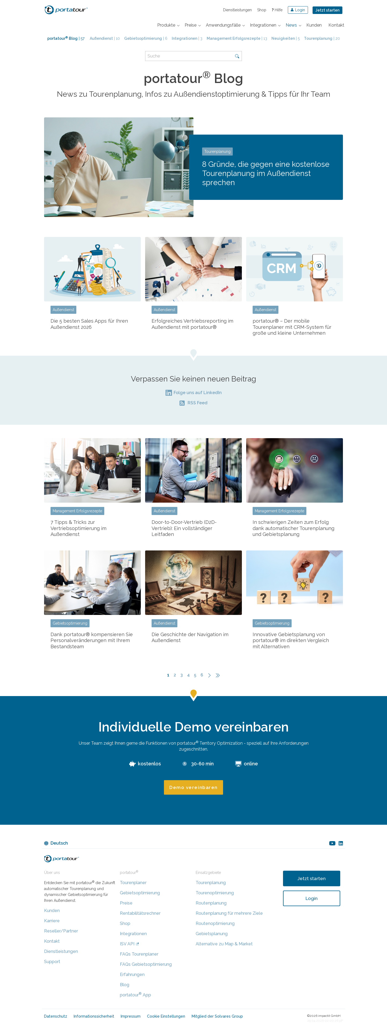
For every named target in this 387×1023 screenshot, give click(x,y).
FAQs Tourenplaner (139, 954)
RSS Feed (197, 402)
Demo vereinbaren (193, 787)
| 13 (237, 38)
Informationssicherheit (94, 1016)
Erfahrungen (132, 974)
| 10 (105, 38)
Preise (126, 903)
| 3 (187, 38)
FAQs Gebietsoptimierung (146, 964)
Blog (124, 984)
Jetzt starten (327, 10)
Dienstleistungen (237, 10)
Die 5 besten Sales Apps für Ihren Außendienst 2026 (89, 324)
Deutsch (59, 843)
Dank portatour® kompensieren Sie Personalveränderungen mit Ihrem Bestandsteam (92, 640)
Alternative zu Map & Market (224, 943)
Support (52, 961)
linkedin (341, 843)
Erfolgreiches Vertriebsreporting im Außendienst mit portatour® (192, 324)
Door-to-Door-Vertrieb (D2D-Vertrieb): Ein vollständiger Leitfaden (184, 528)
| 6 (145, 38)
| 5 (285, 38)
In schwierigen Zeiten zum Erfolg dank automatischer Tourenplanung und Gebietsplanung (293, 528)
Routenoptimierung (215, 923)
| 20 (322, 38)
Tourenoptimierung (215, 892)
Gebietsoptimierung (70, 623)
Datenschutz (55, 1016)
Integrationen (133, 933)
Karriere (52, 920)
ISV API (127, 943)
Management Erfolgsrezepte (77, 511)
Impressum (131, 1016)
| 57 (65, 38)
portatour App (135, 994)
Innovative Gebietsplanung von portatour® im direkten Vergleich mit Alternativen (291, 640)
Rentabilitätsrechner (140, 913)
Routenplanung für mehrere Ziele (229, 913)
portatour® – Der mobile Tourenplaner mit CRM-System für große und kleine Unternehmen (292, 327)
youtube (332, 843)
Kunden (52, 910)
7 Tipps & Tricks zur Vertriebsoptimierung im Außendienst (78, 528)
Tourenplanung (217, 151)
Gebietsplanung (212, 933)
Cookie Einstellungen (166, 1016)
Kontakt (52, 941)
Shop (261, 10)
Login (312, 898)
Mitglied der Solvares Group (217, 1016)
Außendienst (63, 310)
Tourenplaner (133, 882)
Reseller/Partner (61, 931)
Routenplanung (211, 903)
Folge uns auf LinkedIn (198, 392)
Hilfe (277, 10)
